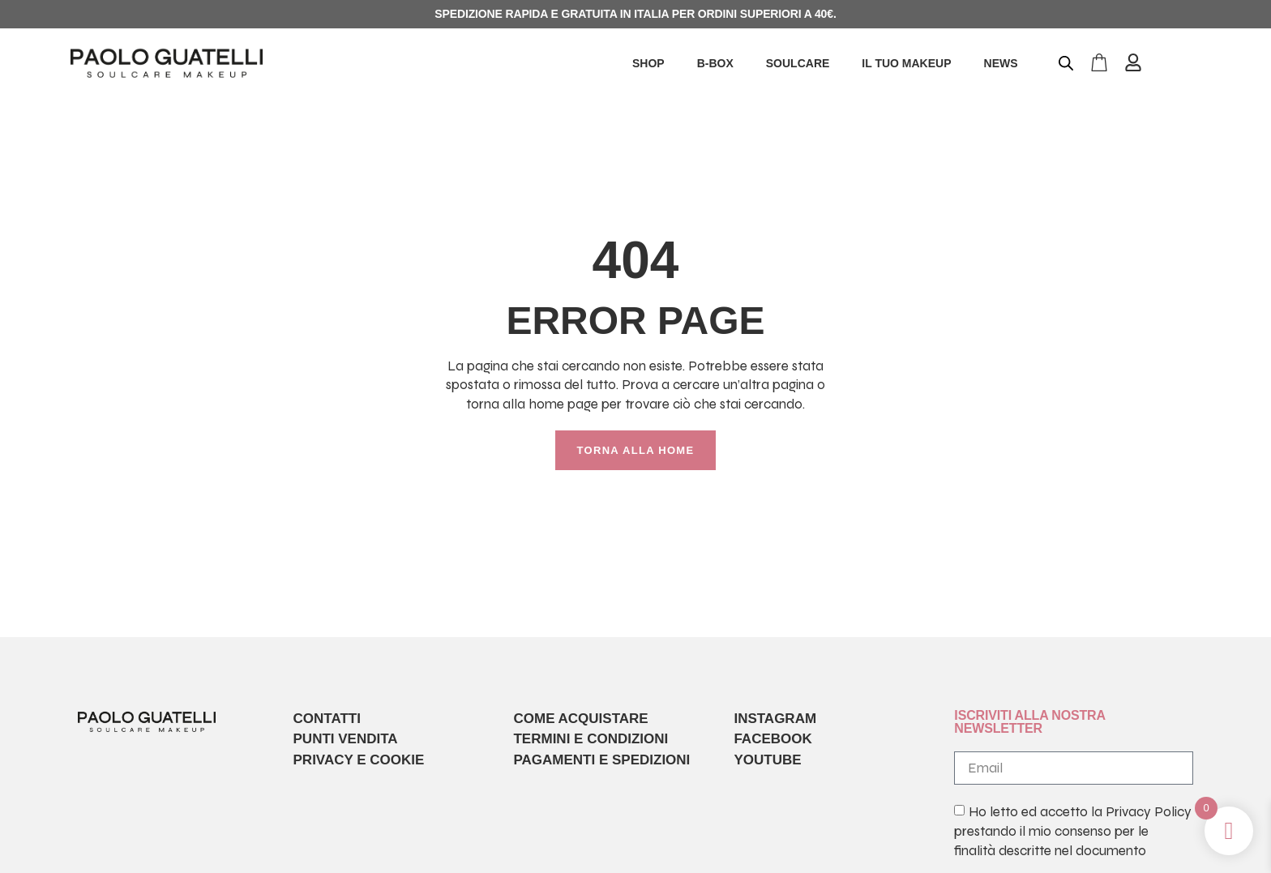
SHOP (648, 63)
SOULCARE (798, 63)
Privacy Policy (1149, 812)
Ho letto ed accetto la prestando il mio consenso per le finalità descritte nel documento (1072, 832)
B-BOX (715, 63)
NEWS (1001, 63)
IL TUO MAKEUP (906, 63)
